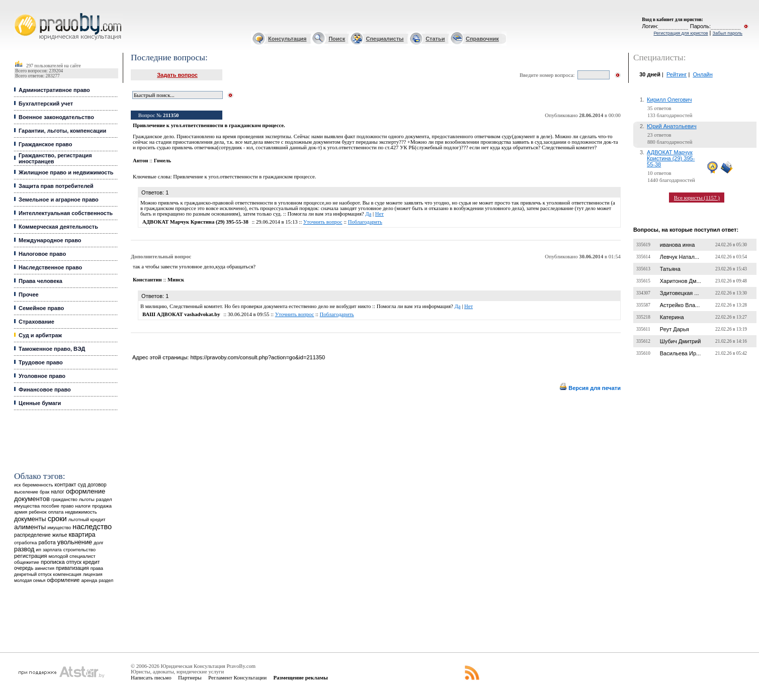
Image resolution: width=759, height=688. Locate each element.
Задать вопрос (177, 75)
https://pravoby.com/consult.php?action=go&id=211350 (257, 357)
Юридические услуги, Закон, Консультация (19, 13)
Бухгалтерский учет (46, 104)
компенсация (67, 574)
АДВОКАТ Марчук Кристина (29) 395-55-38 (671, 158)
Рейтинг (676, 74)
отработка (25, 542)
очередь (23, 568)
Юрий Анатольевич (672, 126)
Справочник (482, 39)
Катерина (672, 317)
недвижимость (81, 512)
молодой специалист (72, 556)
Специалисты (385, 39)
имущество (59, 527)
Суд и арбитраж (40, 335)
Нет (379, 214)
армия (20, 512)
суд (82, 484)
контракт (65, 484)
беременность (37, 484)
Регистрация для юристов (680, 33)
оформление (63, 580)
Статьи (435, 39)
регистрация (30, 556)
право (67, 506)
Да (368, 214)
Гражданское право (45, 144)
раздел (106, 580)
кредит (91, 562)
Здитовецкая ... (679, 293)
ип (38, 549)
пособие (50, 506)
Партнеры (190, 677)
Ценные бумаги (40, 403)
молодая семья (29, 580)
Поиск (336, 39)
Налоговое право (42, 254)
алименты (30, 527)
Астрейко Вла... (680, 305)
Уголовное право (42, 376)
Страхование (36, 322)
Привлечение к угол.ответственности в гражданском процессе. (244, 176)
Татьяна (670, 269)
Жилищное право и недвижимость (66, 172)
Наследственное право (50, 267)
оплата (56, 512)
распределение (32, 535)
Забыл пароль (727, 33)
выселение (26, 492)
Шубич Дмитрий (680, 341)
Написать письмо (151, 677)
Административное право (54, 90)
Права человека (40, 281)
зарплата (52, 549)
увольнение (74, 542)
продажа (102, 506)
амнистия (44, 568)
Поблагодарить (365, 222)
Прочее (29, 294)
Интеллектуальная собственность (66, 213)
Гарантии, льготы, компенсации (62, 131)
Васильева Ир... (680, 353)
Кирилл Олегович (669, 99)
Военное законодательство (56, 117)
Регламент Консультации (237, 677)
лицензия (93, 574)
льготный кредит (87, 519)
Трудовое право (41, 362)
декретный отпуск (33, 574)
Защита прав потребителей (56, 186)
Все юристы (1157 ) (697, 197)
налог (57, 492)
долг (99, 542)
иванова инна (677, 245)
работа (46, 542)
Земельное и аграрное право (59, 199)
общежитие (26, 562)
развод (24, 549)
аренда (89, 580)
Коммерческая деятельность (58, 227)
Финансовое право (45, 389)
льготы (87, 499)
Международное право (50, 240)
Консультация (287, 39)
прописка (53, 562)
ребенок (37, 512)
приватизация (72, 568)
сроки (57, 519)
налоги (82, 506)
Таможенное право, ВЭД (52, 349)
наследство (92, 527)
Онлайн (702, 74)
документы (30, 519)
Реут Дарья (674, 329)
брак (44, 492)
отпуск (73, 562)
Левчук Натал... (679, 257)
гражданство (64, 499)
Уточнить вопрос (323, 222)
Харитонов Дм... (680, 281)
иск (17, 484)
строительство (79, 549)
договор (97, 484)
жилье (59, 535)
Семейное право (41, 308)
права (97, 568)
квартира (82, 534)
